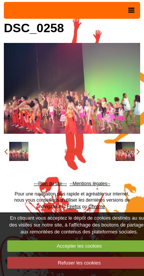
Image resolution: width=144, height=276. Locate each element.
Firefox (74, 206)
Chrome (97, 206)
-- (71, 183)
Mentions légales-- (91, 183)
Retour (72, 151)
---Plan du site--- (50, 183)
